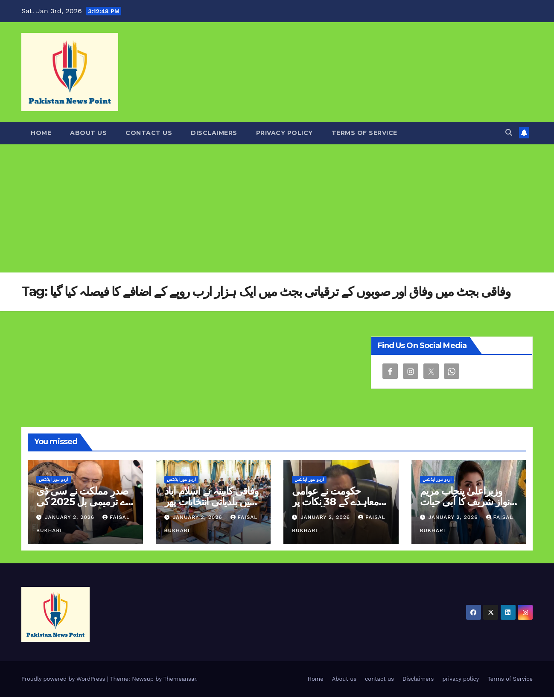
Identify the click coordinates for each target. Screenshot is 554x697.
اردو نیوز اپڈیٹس (53, 479)
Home (41, 133)
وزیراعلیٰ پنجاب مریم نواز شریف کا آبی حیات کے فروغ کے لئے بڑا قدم (465, 501)
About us (88, 133)
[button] (508, 133)
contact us (148, 133)
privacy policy (284, 133)
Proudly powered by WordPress (64, 679)
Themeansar (179, 679)
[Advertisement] (277, 208)
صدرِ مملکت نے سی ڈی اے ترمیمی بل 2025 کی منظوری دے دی (82, 501)
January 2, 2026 (70, 517)
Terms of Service (364, 133)
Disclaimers (214, 133)
